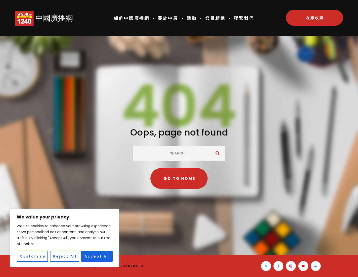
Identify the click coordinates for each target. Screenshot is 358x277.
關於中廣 (168, 18)
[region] (64, 238)
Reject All (65, 256)
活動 (192, 18)
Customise (32, 256)
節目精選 (215, 18)
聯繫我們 (244, 18)
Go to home (179, 178)
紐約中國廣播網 (131, 18)
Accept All (97, 256)
